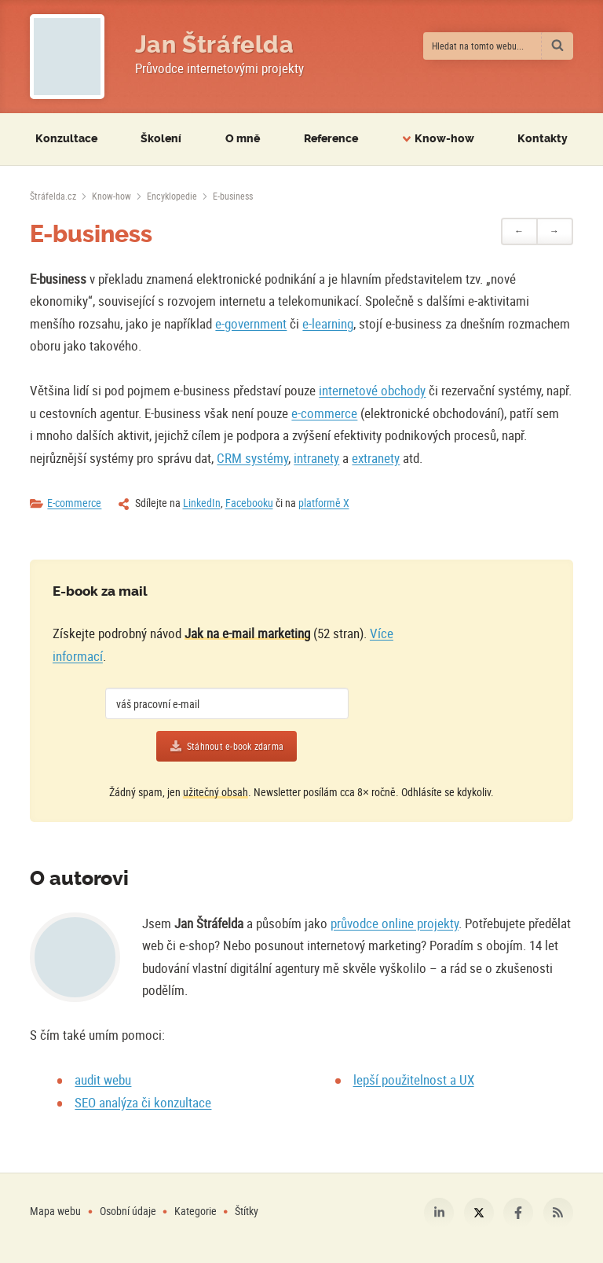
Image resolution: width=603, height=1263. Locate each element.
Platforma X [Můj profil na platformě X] (479, 1213)
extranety (376, 458)
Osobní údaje (128, 1210)
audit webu (103, 1079)
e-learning (327, 323)
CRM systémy (252, 458)
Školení (161, 138)
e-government (251, 323)
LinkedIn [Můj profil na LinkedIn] (439, 1213)
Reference (331, 138)
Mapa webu (55, 1210)
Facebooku (249, 502)
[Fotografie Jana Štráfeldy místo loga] (67, 56)
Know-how (111, 195)
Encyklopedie (172, 195)
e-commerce (324, 413)
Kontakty (542, 138)
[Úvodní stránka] (53, 195)
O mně (242, 138)
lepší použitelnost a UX (413, 1079)
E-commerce (74, 502)
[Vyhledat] (557, 46)
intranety (316, 458)
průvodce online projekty (395, 923)
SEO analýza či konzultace (143, 1102)
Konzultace (66, 138)
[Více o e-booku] (472, 677)
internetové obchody (372, 390)
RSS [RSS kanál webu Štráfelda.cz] (558, 1213)
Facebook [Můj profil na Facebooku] (518, 1213)
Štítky (246, 1210)
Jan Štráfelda (214, 44)
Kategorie (196, 1210)
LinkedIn (202, 502)
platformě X (323, 502)
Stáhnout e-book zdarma (235, 746)
